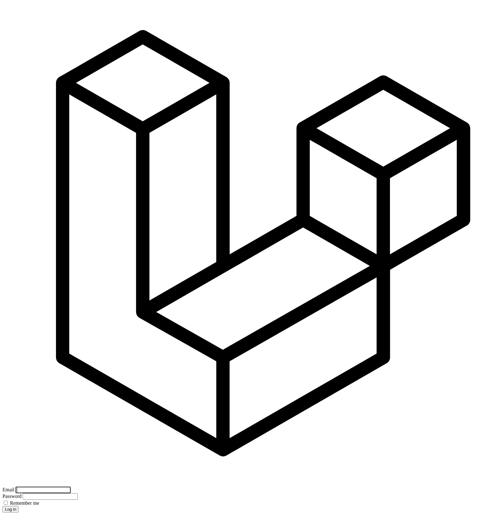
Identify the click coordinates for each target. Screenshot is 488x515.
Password (12, 496)
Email (9, 489)
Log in (10, 509)
